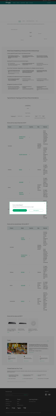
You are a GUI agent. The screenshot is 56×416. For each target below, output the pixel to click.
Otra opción (36, 210)
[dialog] (28, 208)
